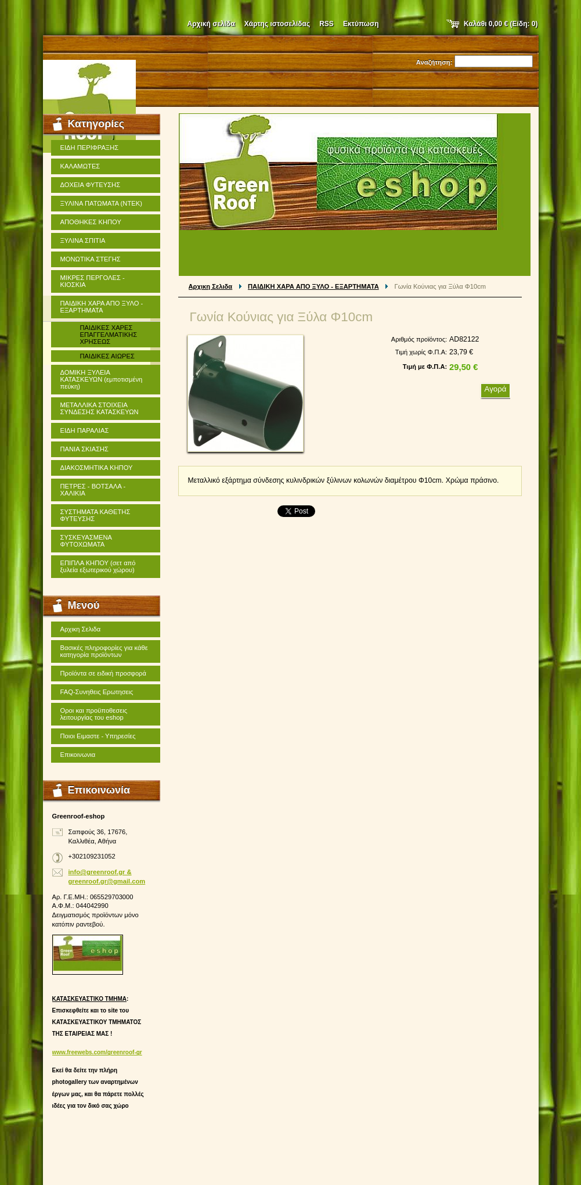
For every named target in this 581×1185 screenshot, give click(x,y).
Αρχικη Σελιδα (211, 286)
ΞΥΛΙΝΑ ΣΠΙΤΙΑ (83, 240)
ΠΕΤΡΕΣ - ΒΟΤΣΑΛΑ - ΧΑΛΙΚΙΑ (93, 490)
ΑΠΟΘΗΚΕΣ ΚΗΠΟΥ (90, 221)
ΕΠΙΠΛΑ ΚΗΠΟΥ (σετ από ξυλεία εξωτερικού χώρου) (98, 566)
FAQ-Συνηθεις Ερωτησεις (96, 691)
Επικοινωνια (78, 754)
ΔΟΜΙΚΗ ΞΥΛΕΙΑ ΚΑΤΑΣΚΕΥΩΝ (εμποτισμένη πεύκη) (101, 379)
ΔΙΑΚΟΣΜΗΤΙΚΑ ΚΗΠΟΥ (96, 467)
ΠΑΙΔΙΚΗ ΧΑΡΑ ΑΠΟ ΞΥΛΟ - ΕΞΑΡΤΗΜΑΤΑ (313, 286)
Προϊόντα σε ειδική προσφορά (103, 673)
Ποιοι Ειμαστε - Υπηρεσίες (98, 735)
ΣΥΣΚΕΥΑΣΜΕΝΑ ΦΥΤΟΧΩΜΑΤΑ (86, 541)
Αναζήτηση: (434, 62)
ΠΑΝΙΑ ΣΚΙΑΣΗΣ (84, 449)
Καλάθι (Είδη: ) (501, 24)
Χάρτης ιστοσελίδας (277, 24)
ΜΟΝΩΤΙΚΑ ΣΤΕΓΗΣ (90, 259)
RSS (326, 24)
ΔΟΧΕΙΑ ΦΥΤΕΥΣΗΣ (90, 184)
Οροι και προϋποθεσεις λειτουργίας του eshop (94, 714)
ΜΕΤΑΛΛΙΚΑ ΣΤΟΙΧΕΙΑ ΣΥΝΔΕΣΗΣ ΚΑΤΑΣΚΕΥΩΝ (99, 408)
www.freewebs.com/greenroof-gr (97, 1052)
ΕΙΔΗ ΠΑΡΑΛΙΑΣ (84, 430)
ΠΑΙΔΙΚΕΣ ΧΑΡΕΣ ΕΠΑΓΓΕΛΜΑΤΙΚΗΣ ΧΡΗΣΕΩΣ (109, 334)
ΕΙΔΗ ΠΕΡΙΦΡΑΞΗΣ (89, 147)
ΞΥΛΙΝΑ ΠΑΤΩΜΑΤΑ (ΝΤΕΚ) (101, 203)
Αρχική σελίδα (211, 24)
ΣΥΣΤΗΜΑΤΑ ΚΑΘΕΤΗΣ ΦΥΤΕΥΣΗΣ (95, 515)
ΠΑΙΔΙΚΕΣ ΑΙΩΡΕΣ (107, 356)
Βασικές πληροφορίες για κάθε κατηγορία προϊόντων (104, 651)
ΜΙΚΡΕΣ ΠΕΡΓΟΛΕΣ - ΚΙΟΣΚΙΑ (92, 281)
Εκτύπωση (361, 24)
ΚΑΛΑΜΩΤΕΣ (80, 166)
